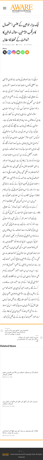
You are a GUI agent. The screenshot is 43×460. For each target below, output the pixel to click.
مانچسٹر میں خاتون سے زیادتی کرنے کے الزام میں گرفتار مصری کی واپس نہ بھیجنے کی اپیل (16, 331)
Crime (20, 45)
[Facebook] (9, 52)
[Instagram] (14, 52)
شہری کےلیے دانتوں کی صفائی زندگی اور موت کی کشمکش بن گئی (26, 338)
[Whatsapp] (23, 52)
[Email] (18, 52)
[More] (27, 52)
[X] (5, 52)
